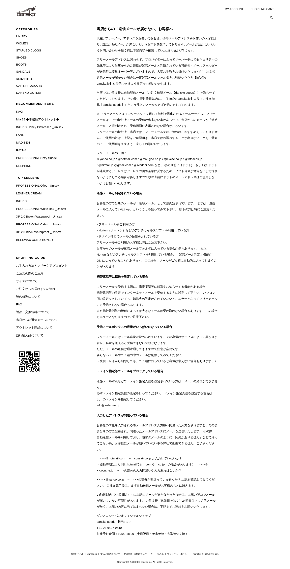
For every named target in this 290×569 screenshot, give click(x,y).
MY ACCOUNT (234, 9)
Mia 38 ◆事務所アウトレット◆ (37, 119)
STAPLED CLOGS (28, 50)
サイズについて (26, 281)
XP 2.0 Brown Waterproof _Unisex (39, 216)
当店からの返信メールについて (37, 319)
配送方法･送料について (135, 554)
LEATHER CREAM (28, 193)
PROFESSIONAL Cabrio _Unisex (38, 224)
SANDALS (23, 71)
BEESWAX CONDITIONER (34, 239)
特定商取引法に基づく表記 (206, 554)
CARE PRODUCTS (29, 85)
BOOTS (21, 64)
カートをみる (157, 554)
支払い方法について (110, 554)
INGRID (21, 201)
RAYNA (21, 150)
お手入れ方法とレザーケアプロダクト (41, 265)
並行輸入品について (29, 335)
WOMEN (22, 43)
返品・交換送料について (32, 312)
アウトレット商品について (34, 327)
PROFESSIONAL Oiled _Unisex (37, 185)
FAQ (19, 304)
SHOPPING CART (262, 9)
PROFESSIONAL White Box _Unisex (41, 209)
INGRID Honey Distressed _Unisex (39, 127)
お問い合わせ (77, 554)
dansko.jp (92, 554)
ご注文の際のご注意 (29, 273)
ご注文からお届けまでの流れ (35, 289)
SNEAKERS (24, 78)
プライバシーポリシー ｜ (180, 554)
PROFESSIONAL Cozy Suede (36, 158)
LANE (20, 135)
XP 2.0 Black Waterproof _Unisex (38, 232)
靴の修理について (28, 296)
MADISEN (23, 142)
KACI (19, 111)
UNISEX (21, 36)
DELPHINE (23, 165)
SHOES (21, 57)
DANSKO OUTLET (29, 92)
